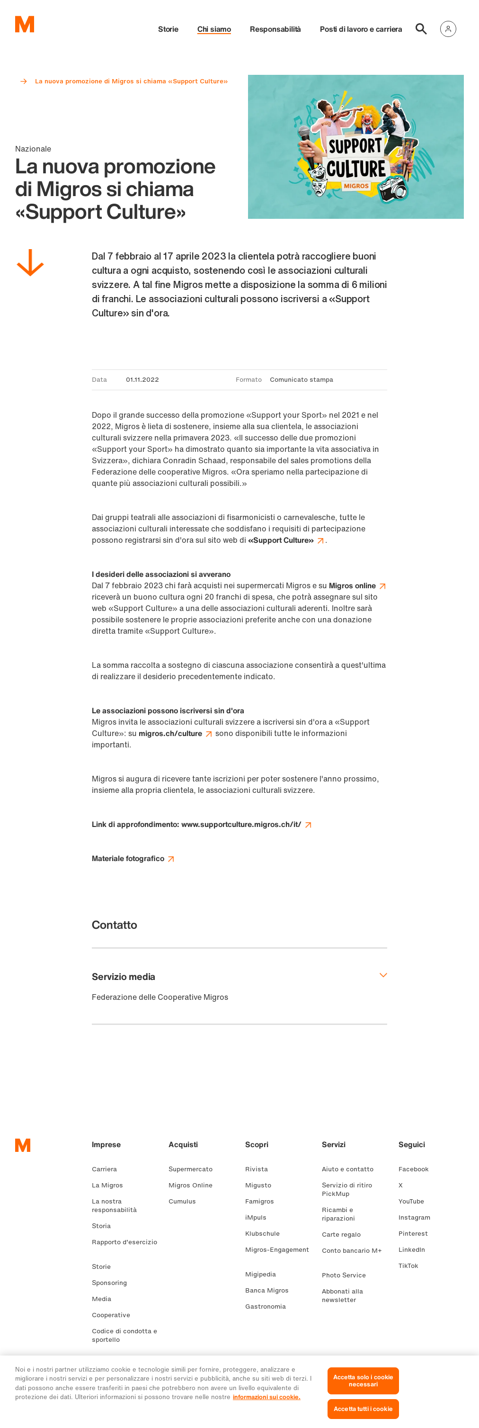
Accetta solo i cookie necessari (363, 1386)
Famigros (263, 1201)
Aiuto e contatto (351, 1169)
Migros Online (194, 1185)
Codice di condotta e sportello (124, 1335)
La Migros (111, 1185)
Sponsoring (113, 1283)
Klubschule (266, 1234)
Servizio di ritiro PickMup (347, 1189)
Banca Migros (270, 1290)
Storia (105, 1226)
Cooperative (115, 1315)
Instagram (418, 1217)
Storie (168, 29)
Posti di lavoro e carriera (361, 29)
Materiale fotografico (134, 858)
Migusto (262, 1185)
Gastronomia (269, 1306)
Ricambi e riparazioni (342, 1214)
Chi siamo (214, 29)
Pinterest (417, 1234)
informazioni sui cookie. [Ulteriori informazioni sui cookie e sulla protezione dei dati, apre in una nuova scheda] (267, 1403)
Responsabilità (275, 29)
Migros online (358, 585)
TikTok (412, 1266)
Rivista (260, 1169)
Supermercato (194, 1169)
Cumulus (186, 1201)
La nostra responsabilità (118, 1205)
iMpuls (259, 1217)
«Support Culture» (286, 540)
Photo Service (347, 1275)
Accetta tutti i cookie (363, 1414)
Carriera (108, 1169)
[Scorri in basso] (30, 264)
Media (105, 1299)
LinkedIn (416, 1250)
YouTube (415, 1201)
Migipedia (264, 1274)
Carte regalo (345, 1234)
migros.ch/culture (176, 733)
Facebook (417, 1169)
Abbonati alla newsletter (343, 1295)
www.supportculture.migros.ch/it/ (247, 824)
